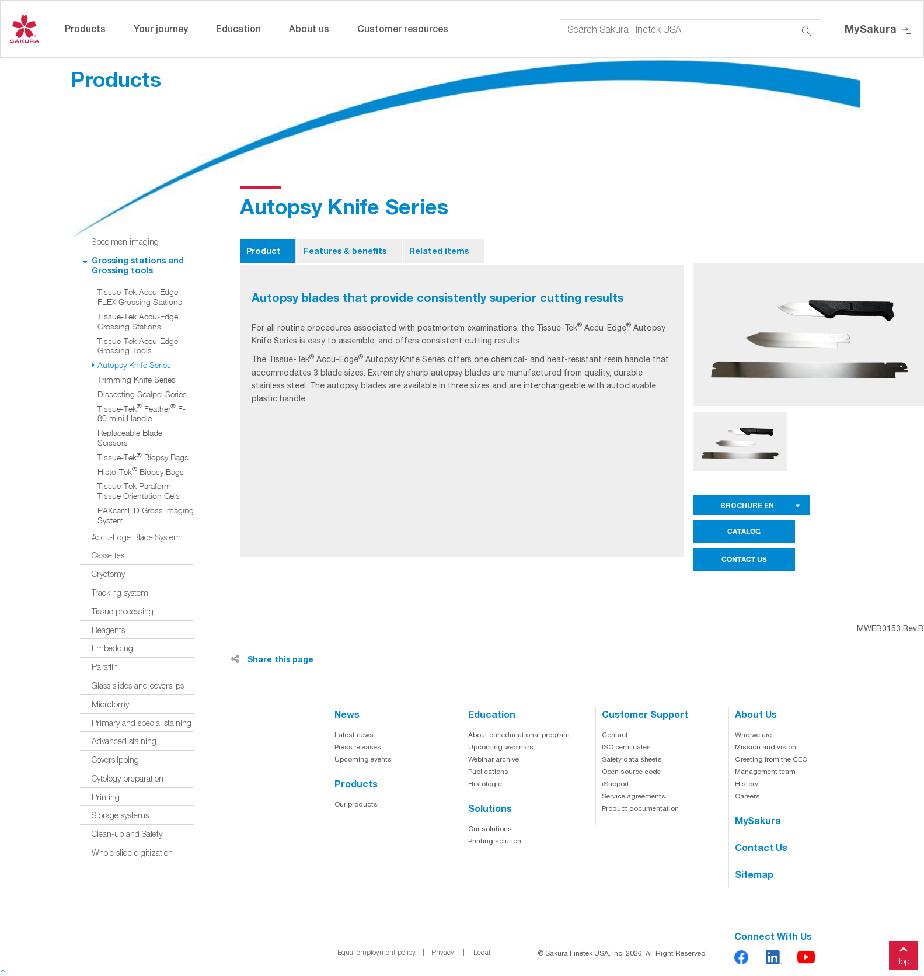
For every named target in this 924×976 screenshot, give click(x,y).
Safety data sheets (632, 759)
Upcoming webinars (501, 747)
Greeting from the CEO (771, 759)
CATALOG (744, 531)
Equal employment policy (376, 952)
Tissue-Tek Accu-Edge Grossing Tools (137, 346)
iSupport (615, 784)
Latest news (354, 735)
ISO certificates (626, 747)
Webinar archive (493, 759)
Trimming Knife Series (136, 379)
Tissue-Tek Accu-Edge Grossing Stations (137, 321)
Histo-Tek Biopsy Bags (140, 472)
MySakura (879, 29)
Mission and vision (765, 747)
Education (238, 28)
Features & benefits (345, 251)
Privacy (442, 952)
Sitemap (754, 874)
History (746, 784)
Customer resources (402, 28)
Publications (488, 771)
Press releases (357, 747)
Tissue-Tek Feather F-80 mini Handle (141, 413)
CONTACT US (744, 559)
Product (263, 251)
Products (85, 28)
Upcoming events (363, 759)
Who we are (753, 735)
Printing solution (494, 841)
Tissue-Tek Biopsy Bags (143, 457)
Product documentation (640, 808)
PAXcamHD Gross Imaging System (145, 515)
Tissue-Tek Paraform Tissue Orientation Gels (138, 491)
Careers (747, 796)
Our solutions (490, 829)
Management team (765, 771)
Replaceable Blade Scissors (129, 437)
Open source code (631, 771)
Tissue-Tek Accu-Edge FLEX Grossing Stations (139, 297)
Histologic (485, 784)
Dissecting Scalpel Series (142, 394)
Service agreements (633, 796)
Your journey (161, 28)
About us (309, 28)
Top (903, 953)
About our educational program (519, 735)
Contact (615, 735)
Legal (481, 952)
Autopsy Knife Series (134, 365)
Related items (439, 251)
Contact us (761, 847)
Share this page (272, 659)
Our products (356, 804)
